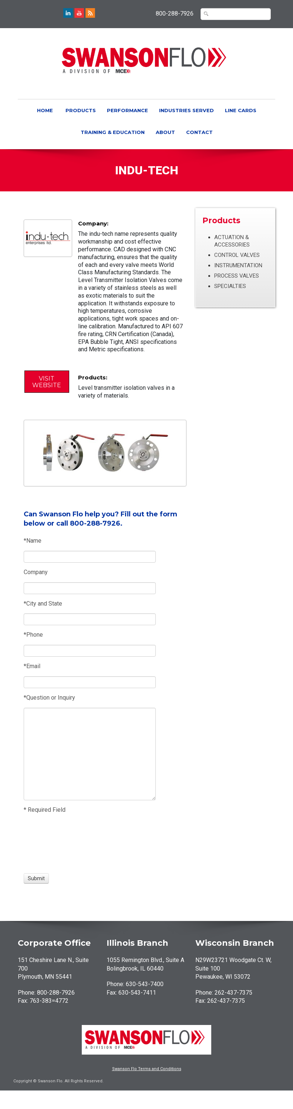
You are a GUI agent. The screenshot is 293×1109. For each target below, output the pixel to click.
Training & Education (113, 132)
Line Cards (240, 110)
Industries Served (186, 110)
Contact (199, 132)
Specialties (230, 286)
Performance (127, 110)
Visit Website (46, 382)
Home (45, 110)
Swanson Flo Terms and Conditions (146, 1068)
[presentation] (51, 843)
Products (80, 110)
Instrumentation (238, 265)
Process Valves (236, 275)
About (165, 132)
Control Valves (237, 255)
